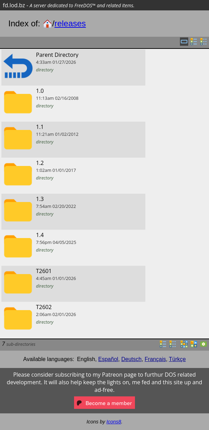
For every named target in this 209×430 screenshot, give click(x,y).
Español (108, 359)
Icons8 (114, 421)
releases (70, 23)
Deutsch (131, 359)
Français (155, 359)
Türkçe (177, 359)
